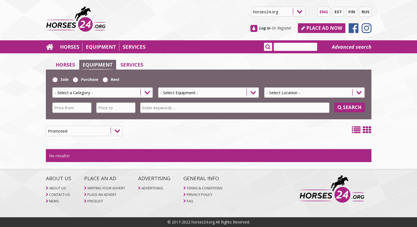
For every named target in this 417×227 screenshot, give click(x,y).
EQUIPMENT (101, 47)
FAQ (190, 201)
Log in (264, 28)
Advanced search (351, 47)
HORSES (69, 47)
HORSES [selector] (65, 64)
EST (338, 11)
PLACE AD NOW (321, 28)
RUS (366, 11)
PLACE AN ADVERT (101, 194)
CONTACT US (59, 194)
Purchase (85, 79)
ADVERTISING (152, 188)
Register (284, 28)
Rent (111, 79)
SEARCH (350, 107)
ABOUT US (57, 188)
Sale (60, 79)
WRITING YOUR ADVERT (106, 188)
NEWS (54, 201)
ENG (324, 11)
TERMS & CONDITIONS (204, 188)
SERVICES (134, 47)
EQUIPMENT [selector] (97, 64)
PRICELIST (95, 201)
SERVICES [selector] (131, 64)
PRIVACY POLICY (199, 194)
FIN (351, 11)
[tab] (208, 94)
